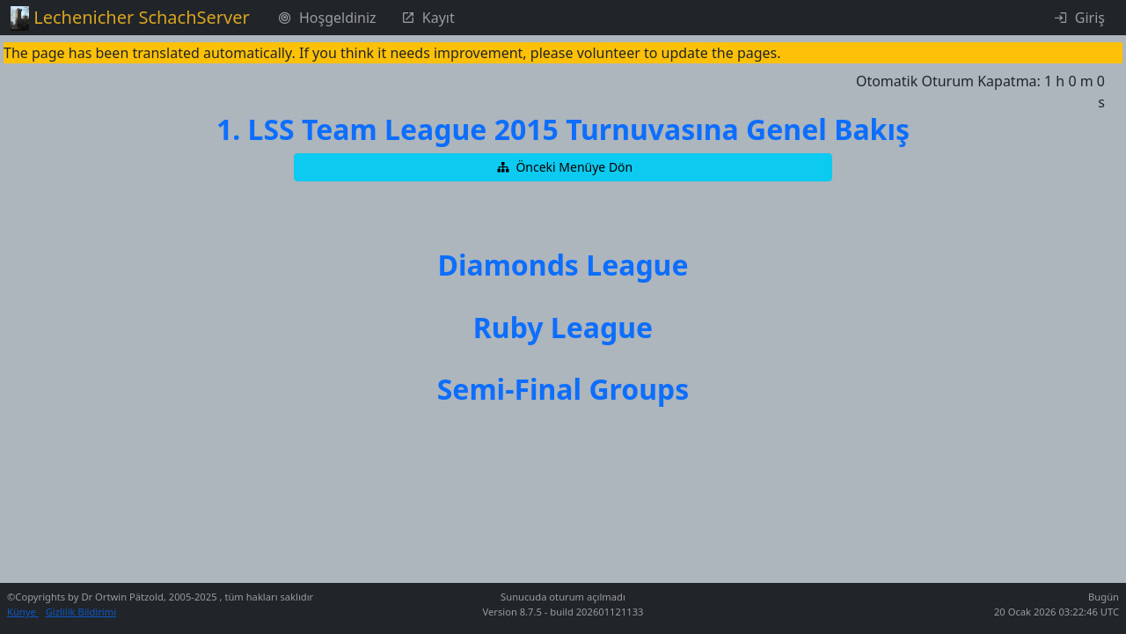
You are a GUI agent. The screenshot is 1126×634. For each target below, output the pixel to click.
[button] (563, 167)
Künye (23, 611)
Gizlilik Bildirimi (81, 611)
